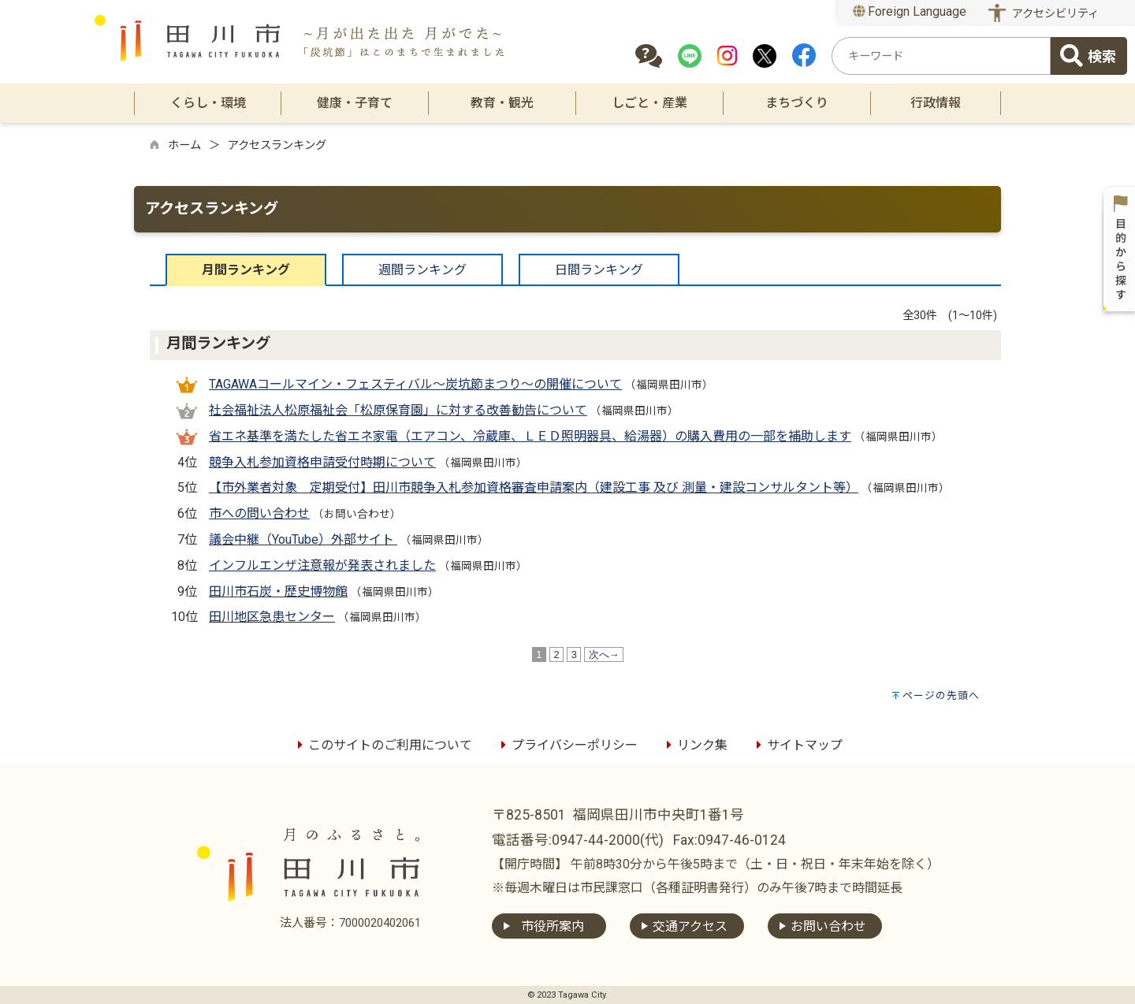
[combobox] (941, 56)
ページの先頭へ (941, 695)
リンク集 (694, 745)
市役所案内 (552, 926)
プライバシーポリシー (567, 745)
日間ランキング (599, 269)
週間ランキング (422, 269)
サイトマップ (797, 745)
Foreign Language (910, 11)
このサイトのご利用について (382, 745)
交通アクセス (690, 926)
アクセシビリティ (1055, 13)
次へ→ (604, 654)
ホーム (184, 145)
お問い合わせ (828, 926)
